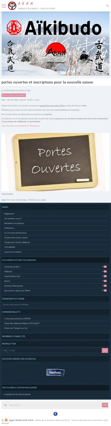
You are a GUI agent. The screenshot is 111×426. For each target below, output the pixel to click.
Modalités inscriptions (14, 223)
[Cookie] (6, 420)
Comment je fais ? (55, 266)
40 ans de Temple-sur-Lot (16, 328)
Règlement (9, 213)
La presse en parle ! (13, 252)
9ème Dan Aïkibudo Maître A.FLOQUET (22, 323)
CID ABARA (9, 247)
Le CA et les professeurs (15, 232)
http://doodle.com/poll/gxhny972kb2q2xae (20, 125)
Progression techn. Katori (16, 237)
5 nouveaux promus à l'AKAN (17, 318)
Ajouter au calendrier (13, 95)
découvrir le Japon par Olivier (55, 290)
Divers (55, 281)
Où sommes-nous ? (13, 218)
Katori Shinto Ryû (55, 276)
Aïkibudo (55, 271)
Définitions (9, 228)
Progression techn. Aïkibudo (17, 242)
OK (105, 350)
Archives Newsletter (55, 285)
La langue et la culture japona (17, 394)
